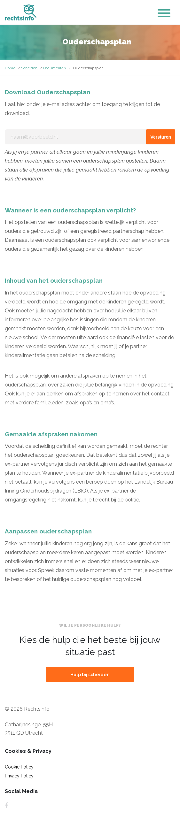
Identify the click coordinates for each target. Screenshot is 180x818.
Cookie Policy (19, 766)
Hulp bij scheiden (90, 674)
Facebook (6, 805)
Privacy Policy (19, 775)
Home (10, 68)
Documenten (54, 68)
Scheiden (29, 68)
